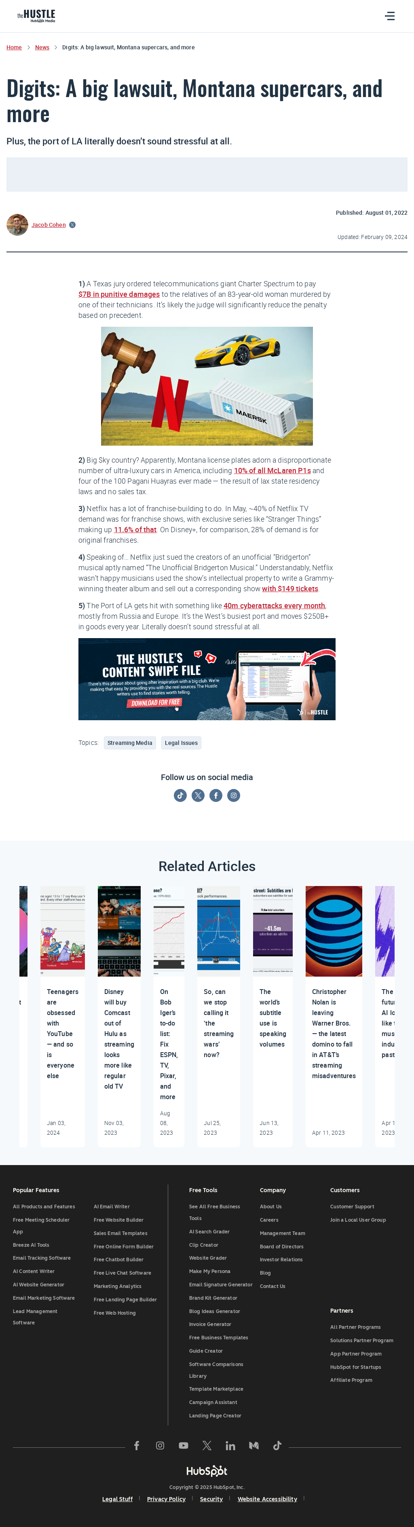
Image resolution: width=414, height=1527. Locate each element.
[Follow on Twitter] (198, 795)
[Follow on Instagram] (233, 795)
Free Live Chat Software (122, 1273)
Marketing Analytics (118, 1286)
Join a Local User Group (358, 1220)
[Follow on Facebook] (215, 795)
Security (211, 1499)
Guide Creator (206, 1351)
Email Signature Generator (221, 1285)
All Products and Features (44, 1207)
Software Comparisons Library (216, 1370)
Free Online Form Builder (124, 1247)
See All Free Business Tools (214, 1212)
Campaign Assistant (213, 1402)
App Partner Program (356, 1354)
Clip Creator (203, 1245)
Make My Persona (209, 1271)
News (42, 47)
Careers (269, 1220)
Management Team (282, 1233)
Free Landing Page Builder (125, 1300)
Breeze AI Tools (31, 1245)
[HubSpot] (207, 1470)
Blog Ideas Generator (214, 1311)
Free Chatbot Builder (119, 1260)
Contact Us (273, 1286)
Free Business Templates (218, 1338)
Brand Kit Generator (213, 1298)
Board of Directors (282, 1247)
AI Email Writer (112, 1207)
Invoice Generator (210, 1324)
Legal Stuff (117, 1499)
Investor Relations (281, 1260)
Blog (265, 1273)
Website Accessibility (267, 1499)
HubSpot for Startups (355, 1367)
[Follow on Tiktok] (180, 795)
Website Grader (208, 1258)
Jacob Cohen (49, 224)
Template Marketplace (216, 1389)
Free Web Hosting (115, 1313)
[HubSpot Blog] (38, 16)
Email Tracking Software (42, 1258)
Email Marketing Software (44, 1298)
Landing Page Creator (215, 1416)
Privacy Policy (166, 1499)
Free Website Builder (119, 1220)
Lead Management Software (35, 1317)
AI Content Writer (34, 1271)
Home (14, 47)
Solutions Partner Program (361, 1340)
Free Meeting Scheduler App (41, 1226)
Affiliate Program (351, 1380)
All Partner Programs (355, 1327)
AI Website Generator (38, 1285)
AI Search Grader (209, 1232)
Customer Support (352, 1207)
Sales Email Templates (121, 1233)
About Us (271, 1207)
